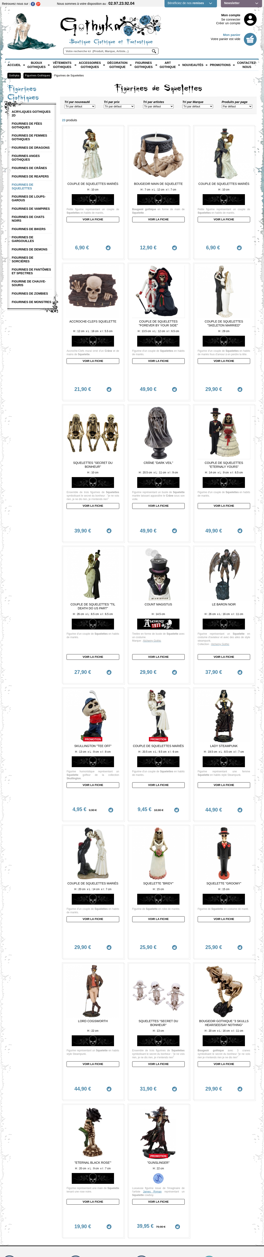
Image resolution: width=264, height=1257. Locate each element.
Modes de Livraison (148, 1143)
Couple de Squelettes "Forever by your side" (158, 301)
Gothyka (14, 75)
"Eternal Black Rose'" (92, 1035)
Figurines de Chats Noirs (28, 218)
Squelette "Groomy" (223, 795)
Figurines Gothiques (143, 65)
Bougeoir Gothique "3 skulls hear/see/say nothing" (224, 913)
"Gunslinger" (158, 1035)
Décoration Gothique (117, 65)
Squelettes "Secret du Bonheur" (92, 422)
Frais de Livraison (147, 1147)
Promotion (93, 669)
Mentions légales (212, 1188)
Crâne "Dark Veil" (158, 420)
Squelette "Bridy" (158, 795)
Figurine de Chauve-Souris (29, 283)
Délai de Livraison (147, 1140)
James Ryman (152, 1064)
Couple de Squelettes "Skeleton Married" (224, 301)
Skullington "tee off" (93, 676)
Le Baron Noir (224, 543)
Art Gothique (168, 65)
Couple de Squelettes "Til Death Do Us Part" (92, 545)
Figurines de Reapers (30, 176)
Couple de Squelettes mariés (158, 676)
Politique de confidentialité (218, 1195)
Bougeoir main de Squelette (158, 184)
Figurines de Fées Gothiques (27, 125)
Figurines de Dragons (31, 147)
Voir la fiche (93, 219)
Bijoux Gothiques (36, 65)
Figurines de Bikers (29, 229)
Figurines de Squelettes (69, 75)
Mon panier (231, 35)
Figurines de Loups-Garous (29, 198)
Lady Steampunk (224, 676)
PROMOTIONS (220, 65)
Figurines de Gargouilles (23, 239)
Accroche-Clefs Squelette (92, 300)
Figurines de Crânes (29, 168)
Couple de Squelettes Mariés (92, 184)
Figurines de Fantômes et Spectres (31, 271)
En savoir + (75, 1155)
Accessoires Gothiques (90, 65)
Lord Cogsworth (93, 911)
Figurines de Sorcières (22, 259)
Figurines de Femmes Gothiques (29, 137)
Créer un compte (228, 23)
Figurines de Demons (29, 249)
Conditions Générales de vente (221, 1191)
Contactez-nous (247, 65)
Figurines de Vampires (31, 208)
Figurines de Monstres (31, 302)
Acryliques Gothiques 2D (31, 113)
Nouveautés (192, 65)
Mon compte (230, 15)
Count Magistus (158, 543)
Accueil (14, 65)
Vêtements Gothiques (62, 65)
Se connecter (230, 19)
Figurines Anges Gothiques (26, 157)
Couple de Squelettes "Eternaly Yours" (224, 422)
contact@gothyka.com (21, 1147)
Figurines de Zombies (30, 293)
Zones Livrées (145, 1150)
